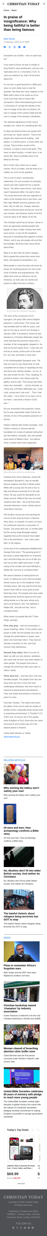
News (14, 10)
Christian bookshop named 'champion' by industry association (20, 1008)
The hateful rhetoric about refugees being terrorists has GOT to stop (21, 916)
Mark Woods (9, 39)
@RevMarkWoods (12, 737)
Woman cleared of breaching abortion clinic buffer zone (21, 1050)
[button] (3, 4)
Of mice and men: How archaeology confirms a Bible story (21, 830)
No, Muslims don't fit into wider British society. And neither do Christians (22, 873)
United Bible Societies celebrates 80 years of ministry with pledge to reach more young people (23, 1094)
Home (6, 10)
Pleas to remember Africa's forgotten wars (20, 967)
